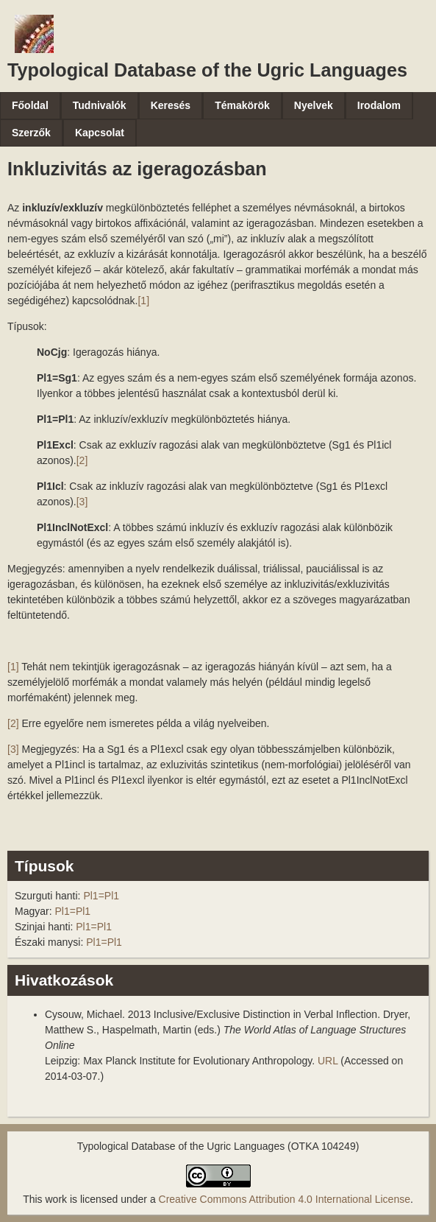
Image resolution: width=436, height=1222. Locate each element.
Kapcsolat (99, 132)
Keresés (171, 105)
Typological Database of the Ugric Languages (207, 70)
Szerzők (31, 132)
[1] (143, 300)
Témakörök (242, 105)
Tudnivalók (99, 105)
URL (328, 1061)
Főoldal (30, 105)
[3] (82, 502)
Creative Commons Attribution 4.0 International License (284, 1199)
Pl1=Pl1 (101, 896)
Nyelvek (313, 105)
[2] (82, 460)
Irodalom (379, 105)
